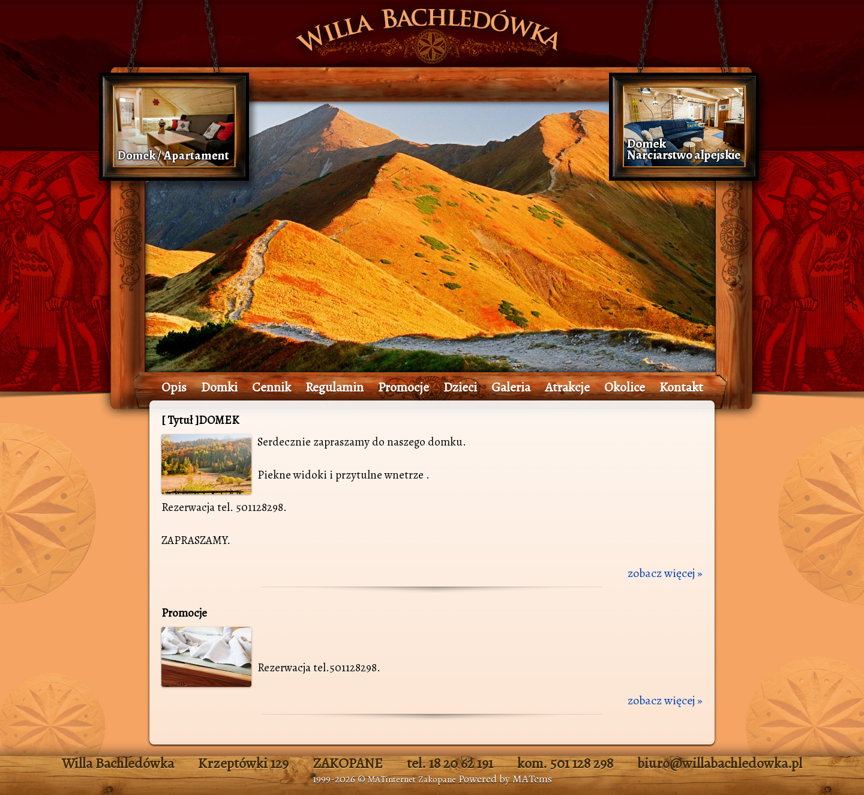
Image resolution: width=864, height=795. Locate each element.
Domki (219, 387)
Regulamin (334, 387)
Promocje (403, 387)
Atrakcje (567, 387)
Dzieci (460, 387)
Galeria (510, 387)
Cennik (271, 387)
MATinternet (392, 779)
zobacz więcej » (665, 573)
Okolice (624, 387)
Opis (174, 387)
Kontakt (681, 387)
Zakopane (437, 779)
